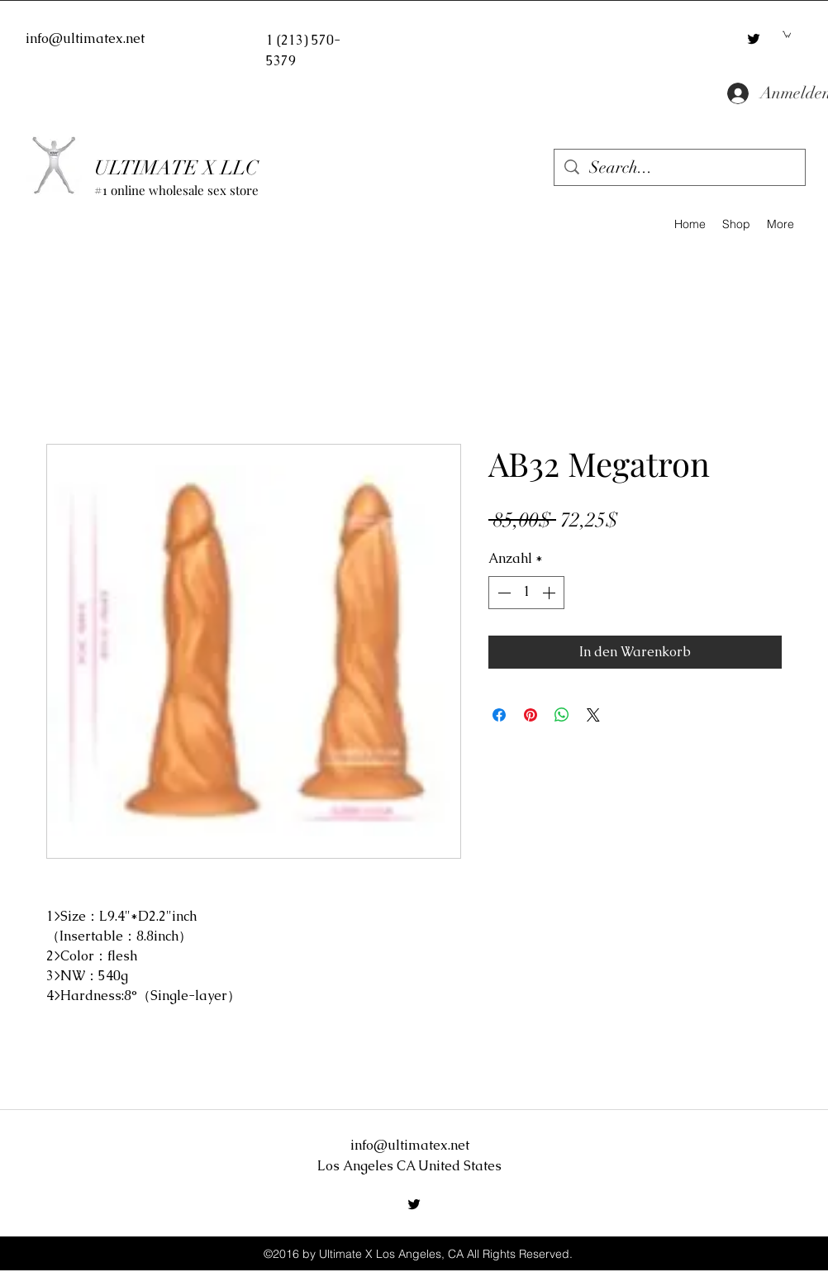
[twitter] (753, 39)
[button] (787, 34)
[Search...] (679, 167)
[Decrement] (502, 592)
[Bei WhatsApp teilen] (562, 715)
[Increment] (550, 592)
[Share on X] (593, 715)
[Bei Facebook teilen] (499, 715)
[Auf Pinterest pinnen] (530, 715)
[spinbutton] (526, 592)
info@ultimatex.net (85, 38)
